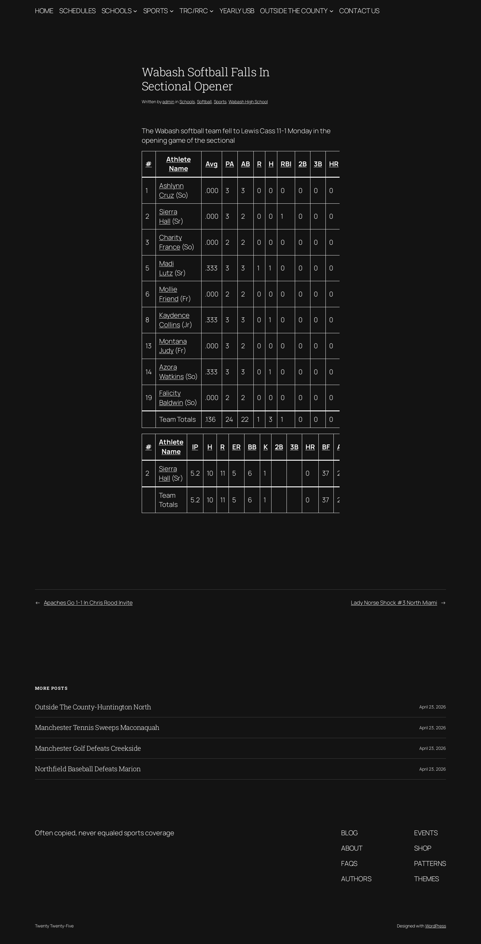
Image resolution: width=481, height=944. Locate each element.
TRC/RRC (193, 10)
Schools (117, 10)
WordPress (435, 926)
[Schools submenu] (135, 11)
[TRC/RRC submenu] (212, 11)
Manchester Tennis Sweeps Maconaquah (97, 727)
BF (326, 446)
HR (334, 163)
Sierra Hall (168, 216)
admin (168, 101)
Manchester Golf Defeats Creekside (88, 748)
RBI (286, 163)
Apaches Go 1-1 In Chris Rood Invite (88, 602)
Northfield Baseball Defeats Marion (87, 769)
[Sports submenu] (172, 11)
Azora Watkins (171, 371)
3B (318, 163)
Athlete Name (178, 164)
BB (252, 446)
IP (195, 446)
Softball (204, 101)
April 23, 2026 (432, 707)
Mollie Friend (169, 294)
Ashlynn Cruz (171, 190)
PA (229, 163)
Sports (155, 10)
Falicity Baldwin (171, 397)
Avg (212, 163)
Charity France (170, 242)
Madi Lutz (166, 268)
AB (245, 163)
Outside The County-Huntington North (93, 707)
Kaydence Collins (174, 320)
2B (302, 163)
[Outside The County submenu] (331, 11)
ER (236, 446)
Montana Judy (173, 346)
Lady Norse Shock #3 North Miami (394, 602)
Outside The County (294, 10)
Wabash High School (248, 101)
